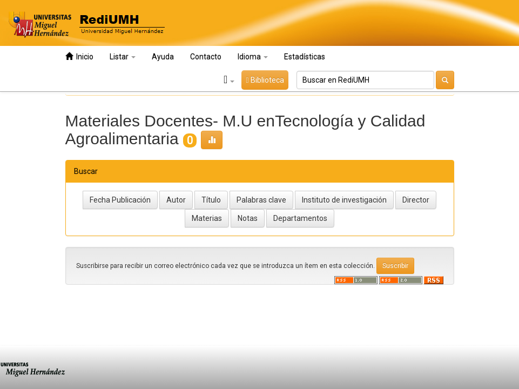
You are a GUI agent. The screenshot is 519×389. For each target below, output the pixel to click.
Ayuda (163, 56)
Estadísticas (304, 56)
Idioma (253, 56)
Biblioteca (265, 80)
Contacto (205, 56)
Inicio (79, 56)
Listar (123, 56)
